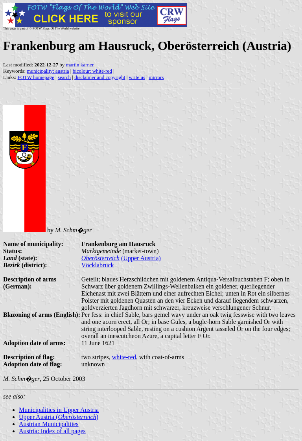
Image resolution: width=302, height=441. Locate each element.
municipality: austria (48, 71)
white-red (124, 357)
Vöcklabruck (97, 265)
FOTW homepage (35, 77)
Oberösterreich (100, 258)
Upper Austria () (58, 416)
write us (137, 77)
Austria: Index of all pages (52, 431)
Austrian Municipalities (49, 424)
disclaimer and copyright (99, 77)
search (64, 77)
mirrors (156, 77)
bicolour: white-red (92, 71)
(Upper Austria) (141, 258)
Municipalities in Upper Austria (59, 409)
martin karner (80, 65)
